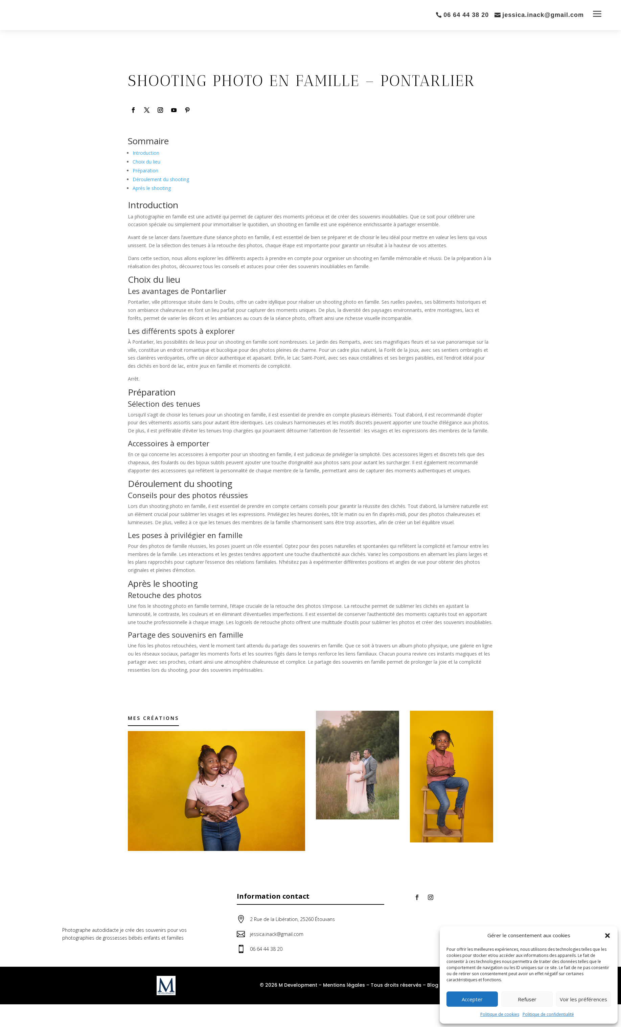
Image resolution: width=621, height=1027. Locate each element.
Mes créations (153, 718)
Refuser (527, 999)
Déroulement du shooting (161, 179)
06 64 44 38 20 (466, 15)
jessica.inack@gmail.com (543, 15)
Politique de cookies (499, 1014)
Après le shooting (152, 188)
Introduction (146, 153)
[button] (607, 935)
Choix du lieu (146, 161)
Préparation (145, 170)
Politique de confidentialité (548, 1014)
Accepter (472, 999)
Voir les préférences (583, 999)
